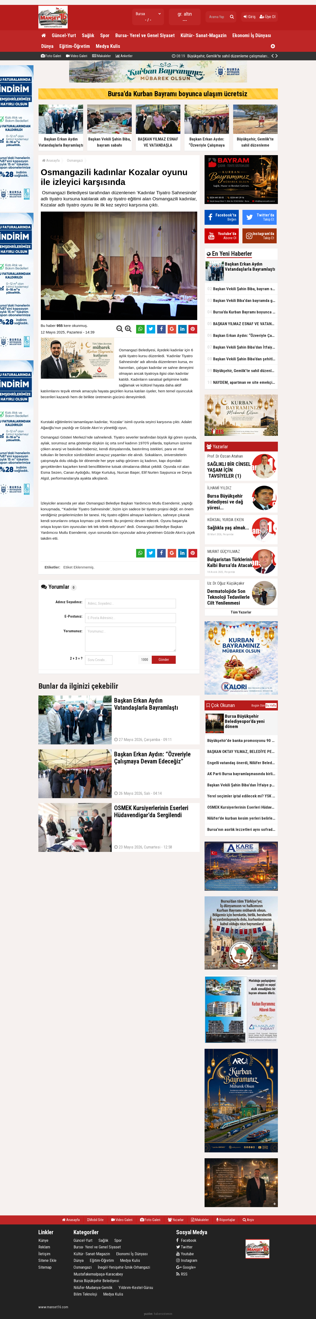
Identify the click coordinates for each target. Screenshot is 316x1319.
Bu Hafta (271, 705)
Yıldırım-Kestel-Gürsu (136, 1287)
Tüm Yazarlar (241, 612)
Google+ (186, 1267)
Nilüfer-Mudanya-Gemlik (93, 1287)
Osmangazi (75, 160)
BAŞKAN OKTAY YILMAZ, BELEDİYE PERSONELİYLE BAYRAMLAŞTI (242, 751)
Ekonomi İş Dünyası (251, 35)
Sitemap (45, 1267)
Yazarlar (176, 1220)
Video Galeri (76, 56)
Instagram (186, 1260)
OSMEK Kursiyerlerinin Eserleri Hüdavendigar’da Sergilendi (242, 807)
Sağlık (88, 35)
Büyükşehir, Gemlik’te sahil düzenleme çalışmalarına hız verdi (229, 56)
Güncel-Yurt (64, 35)
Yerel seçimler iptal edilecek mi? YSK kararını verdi (242, 796)
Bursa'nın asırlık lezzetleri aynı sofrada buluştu (242, 829)
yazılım (148, 1314)
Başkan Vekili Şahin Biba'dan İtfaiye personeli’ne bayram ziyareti (242, 347)
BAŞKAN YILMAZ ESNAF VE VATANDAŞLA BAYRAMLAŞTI (242, 323)
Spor (104, 35)
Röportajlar (225, 1220)
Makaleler (101, 56)
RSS (181, 1274)
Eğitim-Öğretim (74, 46)
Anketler (124, 56)
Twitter (184, 1246)
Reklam (44, 1246)
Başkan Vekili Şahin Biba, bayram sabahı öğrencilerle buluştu (242, 288)
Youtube (185, 1253)
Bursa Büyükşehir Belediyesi (96, 1280)
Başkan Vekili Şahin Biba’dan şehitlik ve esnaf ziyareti (242, 359)
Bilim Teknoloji (85, 1294)
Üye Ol (267, 16)
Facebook (186, 1240)
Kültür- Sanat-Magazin (204, 35)
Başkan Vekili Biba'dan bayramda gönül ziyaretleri (242, 300)
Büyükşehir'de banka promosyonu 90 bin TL (242, 740)
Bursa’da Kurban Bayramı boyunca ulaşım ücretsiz (177, 94)
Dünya (47, 46)
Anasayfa (51, 160)
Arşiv (248, 1220)
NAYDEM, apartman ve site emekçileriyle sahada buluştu (242, 382)
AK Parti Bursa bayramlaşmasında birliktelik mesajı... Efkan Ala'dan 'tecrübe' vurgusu (242, 773)
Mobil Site (95, 1220)
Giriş (250, 16)
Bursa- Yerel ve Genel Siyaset (145, 35)
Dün (262, 705)
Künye (43, 1240)
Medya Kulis (108, 46)
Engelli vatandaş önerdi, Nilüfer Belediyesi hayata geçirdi (242, 762)
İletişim (44, 1253)
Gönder (164, 659)
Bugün (255, 705)
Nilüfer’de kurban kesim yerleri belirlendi (242, 818)
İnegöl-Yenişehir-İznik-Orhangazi (124, 1267)
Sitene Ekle (47, 1260)
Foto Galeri (51, 56)
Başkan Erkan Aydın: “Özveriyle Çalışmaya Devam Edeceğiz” (242, 335)
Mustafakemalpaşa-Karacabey (98, 1274)
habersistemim (163, 1314)
